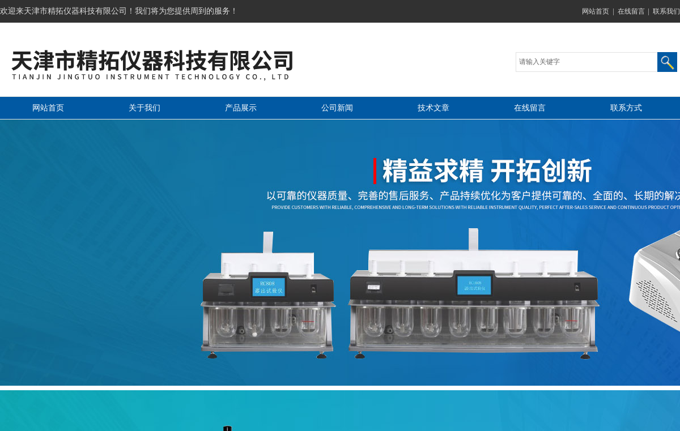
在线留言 (631, 11)
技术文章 (433, 108)
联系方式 (626, 108)
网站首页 (595, 11)
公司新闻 (337, 108)
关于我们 (144, 108)
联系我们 (666, 11)
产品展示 (241, 108)
